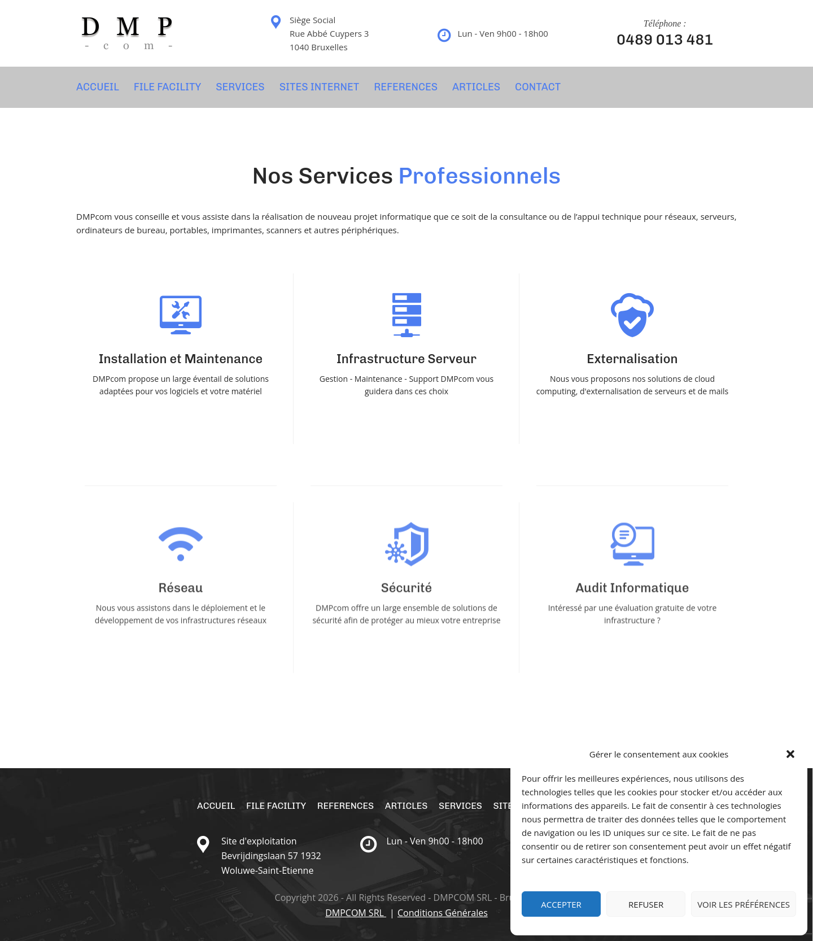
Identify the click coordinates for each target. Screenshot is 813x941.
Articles (476, 87)
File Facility (167, 87)
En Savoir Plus (180, 413)
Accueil (97, 87)
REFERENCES (406, 87)
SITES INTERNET (319, 87)
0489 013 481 (665, 40)
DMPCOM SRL (355, 913)
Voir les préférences (743, 904)
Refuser (645, 904)
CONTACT (538, 87)
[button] (790, 754)
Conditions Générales (442, 913)
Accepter (561, 904)
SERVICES (240, 87)
